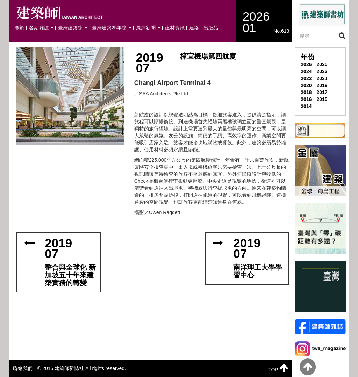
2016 (306, 99)
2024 (306, 71)
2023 (321, 71)
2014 (306, 106)
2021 (321, 78)
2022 (306, 78)
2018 (306, 92)
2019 (321, 85)
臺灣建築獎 (72, 28)
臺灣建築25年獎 (111, 28)
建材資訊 (175, 28)
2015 (321, 99)
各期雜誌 (41, 28)
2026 (306, 64)
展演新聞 (148, 28)
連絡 (194, 28)
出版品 (210, 28)
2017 (321, 92)
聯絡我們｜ (25, 368)
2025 (321, 64)
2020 (306, 85)
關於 (19, 28)
